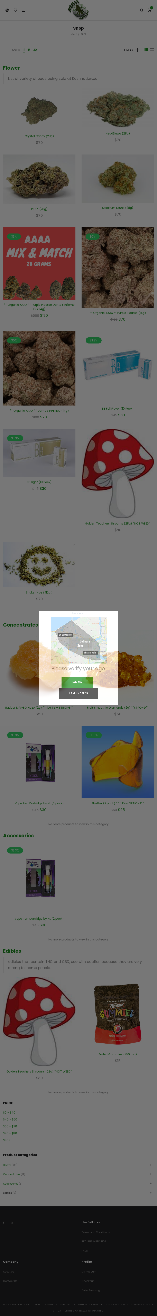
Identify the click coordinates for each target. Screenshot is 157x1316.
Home (73, 34)
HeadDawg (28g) (118, 133)
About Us (8, 1271)
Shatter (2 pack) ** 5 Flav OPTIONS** (118, 803)
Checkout (88, 1281)
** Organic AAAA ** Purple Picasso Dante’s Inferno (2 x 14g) (39, 307)
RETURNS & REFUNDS (94, 1241)
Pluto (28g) (39, 209)
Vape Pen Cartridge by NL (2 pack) (39, 803)
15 (29, 50)
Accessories (18, 835)
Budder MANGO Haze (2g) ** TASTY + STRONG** (39, 708)
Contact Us (10, 1281)
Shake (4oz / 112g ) (39, 592)
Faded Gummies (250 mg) (118, 1054)
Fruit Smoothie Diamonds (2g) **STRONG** (118, 708)
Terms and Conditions (96, 1232)
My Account (89, 1271)
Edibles (12, 951)
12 (24, 50)
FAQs (85, 1251)
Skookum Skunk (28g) (117, 208)
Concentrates (20, 624)
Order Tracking (91, 1290)
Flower (11, 67)
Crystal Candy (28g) (39, 136)
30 (35, 50)
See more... (78, 613)
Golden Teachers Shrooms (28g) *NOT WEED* (117, 523)
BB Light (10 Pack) (39, 482)
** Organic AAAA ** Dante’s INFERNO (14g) (39, 411)
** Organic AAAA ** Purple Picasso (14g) (118, 313)
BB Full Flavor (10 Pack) (118, 409)
